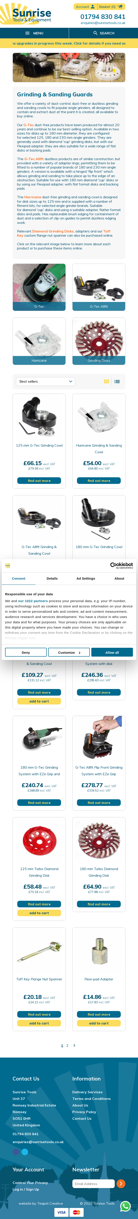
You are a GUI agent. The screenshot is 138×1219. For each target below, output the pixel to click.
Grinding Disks (99, 360)
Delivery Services (87, 1092)
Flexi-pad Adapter (98, 979)
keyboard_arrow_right (74, 1045)
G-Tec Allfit (34, 159)
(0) (111, 6)
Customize (69, 652)
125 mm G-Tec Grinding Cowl (39, 445)
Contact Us (82, 1118)
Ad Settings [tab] (86, 578)
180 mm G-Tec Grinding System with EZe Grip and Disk (39, 774)
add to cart (39, 701)
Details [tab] (52, 578)
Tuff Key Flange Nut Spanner (39, 979)
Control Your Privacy (30, 1182)
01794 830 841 (102, 17)
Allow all (112, 652)
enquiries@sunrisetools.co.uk (103, 22)
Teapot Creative (50, 1203)
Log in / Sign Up (26, 1189)
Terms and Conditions (91, 1098)
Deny (26, 652)
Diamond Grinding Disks (53, 231)
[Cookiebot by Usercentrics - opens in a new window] (113, 565)
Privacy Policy (84, 1112)
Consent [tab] (18, 578)
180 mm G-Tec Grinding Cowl (99, 547)
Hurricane (32, 197)
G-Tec (28, 125)
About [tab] (119, 578)
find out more (39, 481)
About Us (80, 1105)
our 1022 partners (33, 601)
